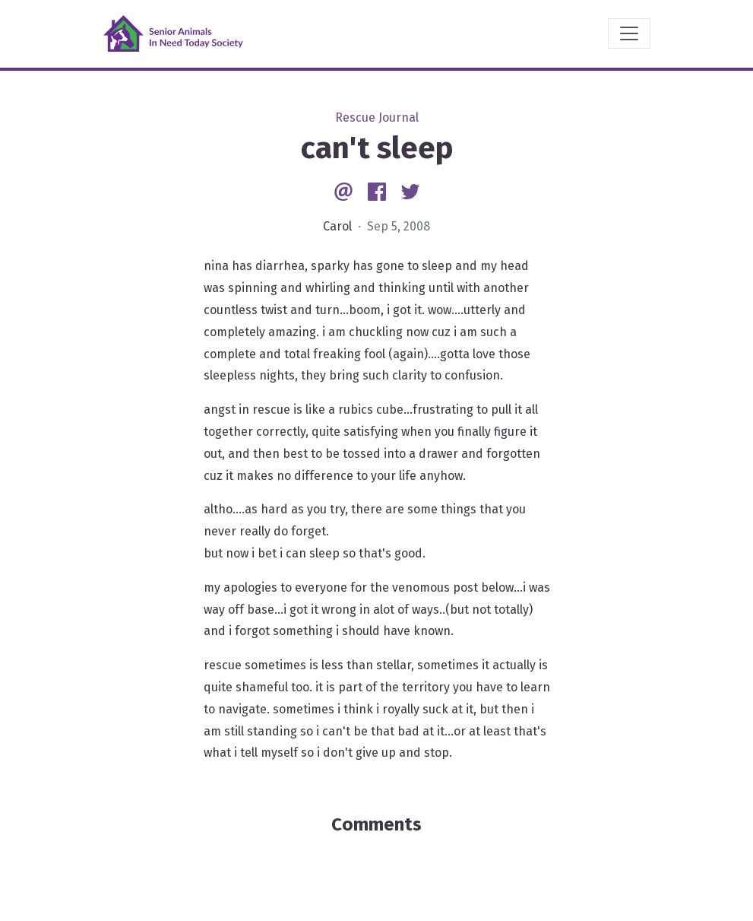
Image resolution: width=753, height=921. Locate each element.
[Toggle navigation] (629, 33)
